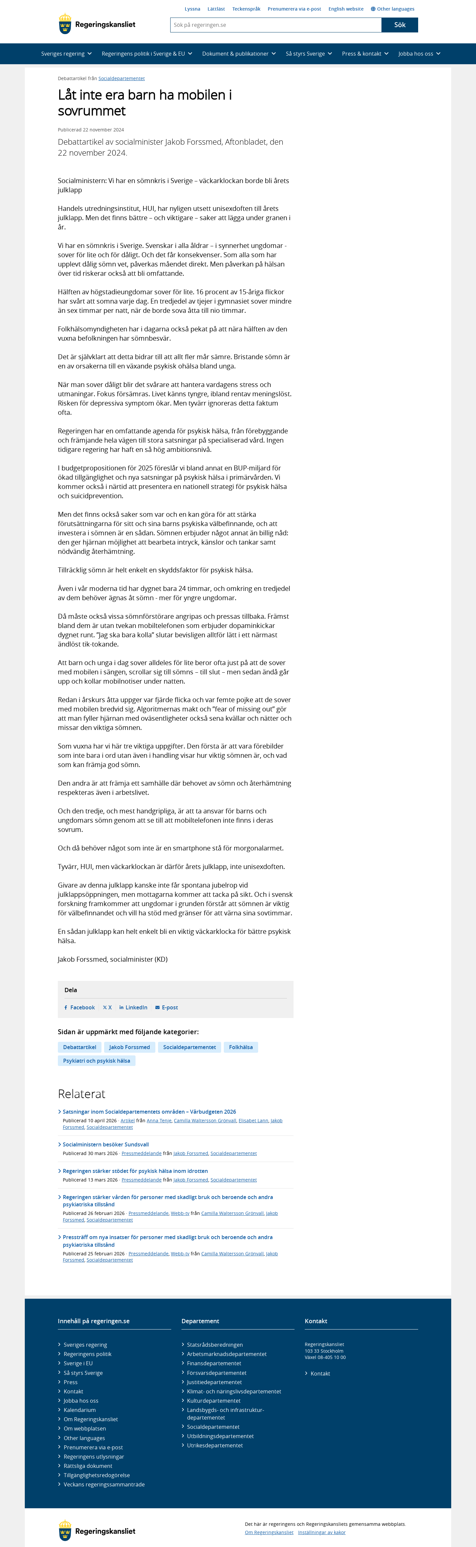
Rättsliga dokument (88, 1466)
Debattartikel (79, 1047)
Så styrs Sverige (83, 1373)
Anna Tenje (159, 1120)
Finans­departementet (214, 1363)
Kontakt (73, 1391)
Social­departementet (213, 1426)
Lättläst (216, 9)
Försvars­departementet (217, 1373)
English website (346, 9)
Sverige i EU (78, 1363)
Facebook (82, 1007)
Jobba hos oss (81, 1400)
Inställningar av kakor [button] (322, 1532)
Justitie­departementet (214, 1382)
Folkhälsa (241, 1047)
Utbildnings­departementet (220, 1436)
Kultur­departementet (214, 1400)
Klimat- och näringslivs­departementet (234, 1391)
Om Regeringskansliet (91, 1419)
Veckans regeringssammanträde (104, 1484)
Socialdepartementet (122, 78)
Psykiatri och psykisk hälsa (96, 1060)
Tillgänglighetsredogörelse (97, 1475)
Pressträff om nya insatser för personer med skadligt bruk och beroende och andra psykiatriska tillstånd (168, 1240)
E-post (170, 1007)
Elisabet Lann (253, 1120)
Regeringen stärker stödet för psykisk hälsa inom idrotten (135, 1171)
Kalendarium (80, 1410)
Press (71, 1382)
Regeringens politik (87, 1354)
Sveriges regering (85, 1344)
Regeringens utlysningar (94, 1456)
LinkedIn (136, 1007)
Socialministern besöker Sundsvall (106, 1144)
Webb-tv (180, 1213)
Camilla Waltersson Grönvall (205, 1120)
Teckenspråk (246, 9)
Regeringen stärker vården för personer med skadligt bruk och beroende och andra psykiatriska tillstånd (168, 1200)
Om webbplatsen (85, 1428)
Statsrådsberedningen (215, 1344)
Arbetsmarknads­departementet (227, 1354)
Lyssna (192, 9)
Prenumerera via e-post (294, 9)
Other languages (393, 9)
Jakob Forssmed (129, 1047)
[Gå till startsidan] (97, 23)
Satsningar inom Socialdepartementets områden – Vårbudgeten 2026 (149, 1111)
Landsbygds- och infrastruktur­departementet (225, 1413)
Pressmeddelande (142, 1153)
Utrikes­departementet (215, 1445)
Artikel (128, 1120)
